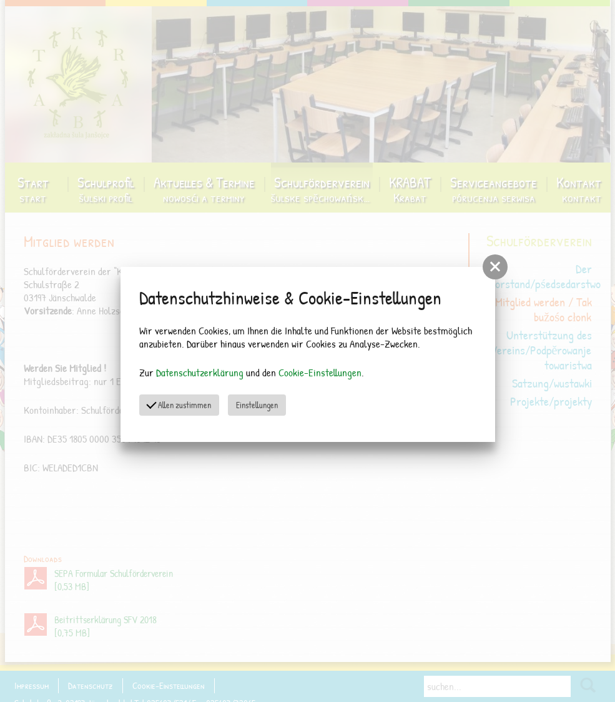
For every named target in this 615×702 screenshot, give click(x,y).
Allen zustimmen (179, 404)
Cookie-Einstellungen (320, 372)
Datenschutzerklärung (200, 372)
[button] (495, 266)
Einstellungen (257, 405)
